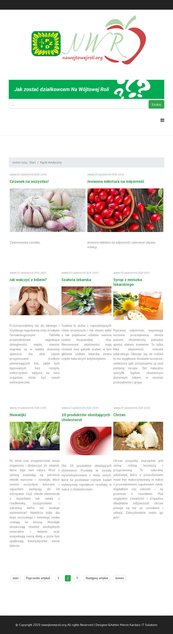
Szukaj (156, 104)
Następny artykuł (97, 578)
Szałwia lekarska (76, 279)
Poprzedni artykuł (38, 578)
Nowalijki (18, 414)
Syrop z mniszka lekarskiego (127, 282)
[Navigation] (162, 120)
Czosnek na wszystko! (29, 181)
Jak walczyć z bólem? (28, 279)
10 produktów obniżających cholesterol (85, 417)
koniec (120, 578)
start (15, 578)
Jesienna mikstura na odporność (115, 181)
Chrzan (119, 414)
